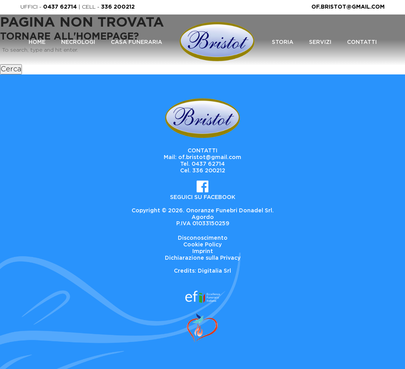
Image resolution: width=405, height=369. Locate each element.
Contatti (362, 42)
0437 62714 (60, 7)
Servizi (320, 42)
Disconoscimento (203, 238)
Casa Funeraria (136, 42)
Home (37, 42)
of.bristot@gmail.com (348, 7)
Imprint (202, 251)
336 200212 (118, 7)
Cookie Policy (202, 245)
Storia (282, 42)
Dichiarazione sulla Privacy (202, 258)
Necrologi (78, 42)
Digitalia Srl (214, 271)
